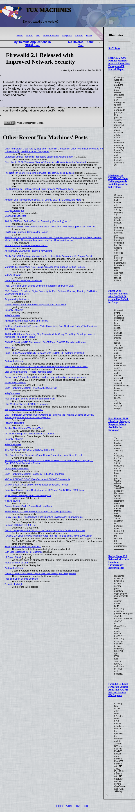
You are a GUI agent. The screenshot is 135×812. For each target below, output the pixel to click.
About (29, 35)
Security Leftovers (14, 310)
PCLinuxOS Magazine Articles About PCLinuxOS (30, 433)
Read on (9, 122)
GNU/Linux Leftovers (15, 216)
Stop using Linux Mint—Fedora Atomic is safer (28, 371)
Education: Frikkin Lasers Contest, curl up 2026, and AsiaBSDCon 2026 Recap (45, 490)
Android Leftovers (14, 361)
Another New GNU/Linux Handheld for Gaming (28, 250)
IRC (38, 35)
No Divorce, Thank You (80, 44)
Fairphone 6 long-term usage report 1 (24, 409)
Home (20, 35)
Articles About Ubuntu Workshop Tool (24, 428)
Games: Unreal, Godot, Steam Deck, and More (29, 506)
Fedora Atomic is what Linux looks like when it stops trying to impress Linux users (46, 366)
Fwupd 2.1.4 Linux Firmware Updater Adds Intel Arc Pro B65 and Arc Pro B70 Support (118, 690)
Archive (79, 35)
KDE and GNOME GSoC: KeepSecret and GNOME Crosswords (37, 479)
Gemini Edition (51, 35)
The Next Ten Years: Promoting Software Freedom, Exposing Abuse (39, 173)
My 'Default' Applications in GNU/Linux (32, 44)
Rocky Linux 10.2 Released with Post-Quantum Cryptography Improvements (44, 517)
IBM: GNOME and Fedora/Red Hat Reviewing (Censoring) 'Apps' (38, 221)
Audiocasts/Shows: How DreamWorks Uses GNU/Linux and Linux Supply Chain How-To (50, 226)
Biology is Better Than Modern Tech (23, 546)
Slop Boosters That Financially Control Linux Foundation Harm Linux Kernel (43, 455)
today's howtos (12, 315)
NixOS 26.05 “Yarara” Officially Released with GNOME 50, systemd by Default (44, 353)
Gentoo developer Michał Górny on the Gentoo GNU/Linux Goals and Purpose (45, 530)
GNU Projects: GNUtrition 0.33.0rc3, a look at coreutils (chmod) (37, 484)
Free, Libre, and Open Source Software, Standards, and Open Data (39, 285)
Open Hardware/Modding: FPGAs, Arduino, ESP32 (31, 388)
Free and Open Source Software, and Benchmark (30, 398)
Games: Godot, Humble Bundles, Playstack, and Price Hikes (35, 304)
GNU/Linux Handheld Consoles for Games (26, 232)
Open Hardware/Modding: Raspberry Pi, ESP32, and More (34, 474)
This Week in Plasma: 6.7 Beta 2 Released (26, 404)
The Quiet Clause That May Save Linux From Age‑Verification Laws (39, 189)
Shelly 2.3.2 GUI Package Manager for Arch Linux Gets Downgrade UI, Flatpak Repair (119, 63)
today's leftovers (13, 275)
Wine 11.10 (10, 347)
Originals (67, 35)
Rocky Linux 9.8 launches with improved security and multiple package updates (45, 377)
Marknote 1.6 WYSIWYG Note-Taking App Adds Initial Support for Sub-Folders (118, 181)
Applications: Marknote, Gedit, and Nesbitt (26, 320)
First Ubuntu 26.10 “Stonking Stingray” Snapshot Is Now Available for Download (119, 424)
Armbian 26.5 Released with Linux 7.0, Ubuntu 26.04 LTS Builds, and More (43, 199)
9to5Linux (114, 48)
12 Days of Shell (13, 557)
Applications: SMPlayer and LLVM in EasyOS (28, 495)
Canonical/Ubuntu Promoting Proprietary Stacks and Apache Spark (39, 156)
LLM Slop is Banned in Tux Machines (24, 552)
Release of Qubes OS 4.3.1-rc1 (21, 525)
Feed (89, 35)
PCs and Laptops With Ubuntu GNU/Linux (26, 245)
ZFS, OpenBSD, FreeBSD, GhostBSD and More (29, 449)
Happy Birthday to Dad (16, 562)
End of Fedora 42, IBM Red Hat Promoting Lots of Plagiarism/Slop (38, 511)
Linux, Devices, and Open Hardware (23, 280)
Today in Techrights (14, 210)
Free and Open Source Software (21, 578)
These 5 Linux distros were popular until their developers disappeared (40, 573)
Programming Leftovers (17, 299)
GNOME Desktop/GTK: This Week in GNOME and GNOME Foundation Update (45, 342)
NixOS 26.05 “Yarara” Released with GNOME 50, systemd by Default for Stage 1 (118, 296)
